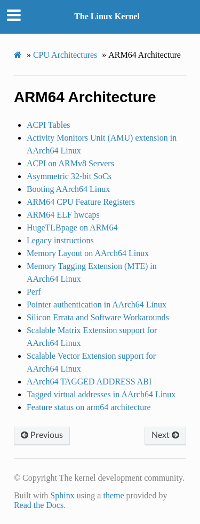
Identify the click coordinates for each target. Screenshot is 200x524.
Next (165, 435)
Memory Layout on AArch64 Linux (88, 253)
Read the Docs (38, 505)
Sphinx (62, 495)
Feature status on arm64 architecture (89, 407)
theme (113, 495)
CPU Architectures (65, 54)
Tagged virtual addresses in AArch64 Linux (101, 394)
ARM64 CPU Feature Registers (81, 201)
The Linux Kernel (107, 16)
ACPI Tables (48, 124)
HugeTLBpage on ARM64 (72, 227)
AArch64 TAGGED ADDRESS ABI (89, 381)
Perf (34, 291)
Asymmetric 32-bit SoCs (69, 176)
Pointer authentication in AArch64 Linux (96, 304)
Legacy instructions (60, 240)
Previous (42, 435)
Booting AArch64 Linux (68, 189)
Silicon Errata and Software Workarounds (98, 317)
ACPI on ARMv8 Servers (70, 163)
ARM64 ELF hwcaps (63, 214)
